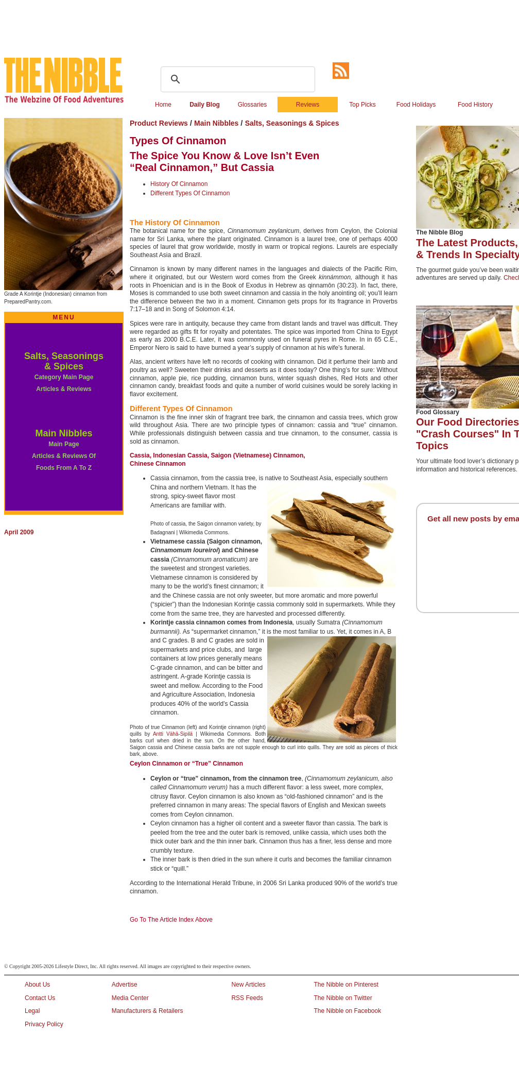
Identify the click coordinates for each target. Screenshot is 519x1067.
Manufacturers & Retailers (147, 1010)
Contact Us (40, 998)
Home (163, 104)
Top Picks (362, 104)
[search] (236, 79)
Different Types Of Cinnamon (190, 193)
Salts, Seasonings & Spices (63, 361)
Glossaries (252, 104)
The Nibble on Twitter (343, 998)
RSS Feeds (247, 998)
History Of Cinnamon (178, 184)
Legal (32, 1010)
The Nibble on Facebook (347, 1010)
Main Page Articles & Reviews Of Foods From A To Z (64, 456)
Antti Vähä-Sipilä (173, 734)
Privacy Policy (44, 1024)
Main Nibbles (63, 433)
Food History (475, 104)
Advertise (124, 984)
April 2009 (18, 532)
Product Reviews (160, 123)
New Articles (248, 984)
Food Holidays (416, 104)
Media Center (130, 998)
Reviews (307, 104)
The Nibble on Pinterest (346, 984)
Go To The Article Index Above (171, 919)
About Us (37, 984)
